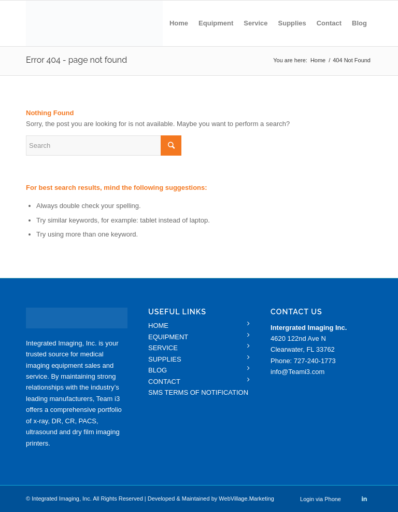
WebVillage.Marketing (246, 498)
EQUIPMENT (168, 337)
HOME (158, 325)
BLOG (157, 370)
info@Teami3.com (297, 372)
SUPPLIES (164, 359)
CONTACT (164, 381)
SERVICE (163, 348)
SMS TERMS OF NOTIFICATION (198, 392)
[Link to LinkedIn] (364, 498)
